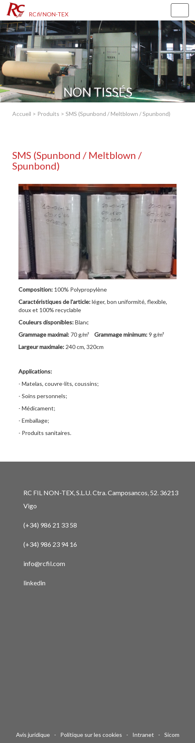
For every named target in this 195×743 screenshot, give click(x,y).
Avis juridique (33, 734)
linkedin (34, 583)
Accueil (21, 113)
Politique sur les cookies (91, 734)
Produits (48, 113)
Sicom (171, 734)
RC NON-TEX (48, 14)
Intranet (143, 734)
